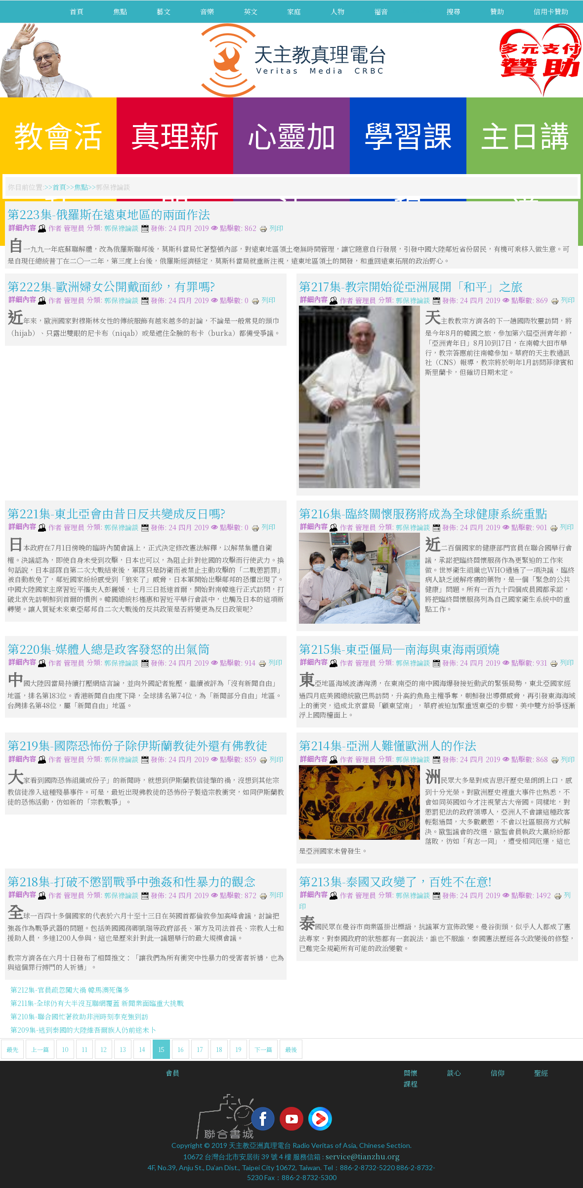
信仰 (497, 1073)
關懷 (410, 1073)
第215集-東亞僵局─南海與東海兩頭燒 (399, 648)
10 (65, 1049)
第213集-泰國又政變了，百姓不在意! (395, 881)
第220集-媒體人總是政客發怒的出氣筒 (108, 648)
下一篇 (263, 1049)
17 (200, 1049)
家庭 (294, 11)
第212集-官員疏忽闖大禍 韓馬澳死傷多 (69, 990)
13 (123, 1049)
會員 (172, 1073)
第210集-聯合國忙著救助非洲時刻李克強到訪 (79, 1016)
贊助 (497, 11)
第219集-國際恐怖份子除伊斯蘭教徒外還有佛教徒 (137, 745)
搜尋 (453, 11)
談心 (454, 1073)
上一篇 (40, 1049)
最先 (12, 1049)
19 (238, 1049)
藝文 (163, 11)
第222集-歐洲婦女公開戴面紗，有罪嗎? (111, 286)
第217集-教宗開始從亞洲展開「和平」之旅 (411, 286)
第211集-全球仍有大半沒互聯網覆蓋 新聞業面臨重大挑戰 (97, 1003)
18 (219, 1049)
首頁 (76, 11)
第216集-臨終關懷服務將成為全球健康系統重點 (423, 513)
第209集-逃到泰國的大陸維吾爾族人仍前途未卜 (83, 1030)
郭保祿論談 (121, 228)
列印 (271, 228)
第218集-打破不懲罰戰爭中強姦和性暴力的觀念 (131, 881)
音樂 (207, 11)
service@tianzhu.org (363, 1156)
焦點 (120, 11)
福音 (381, 11)
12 (103, 1049)
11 (84, 1049)
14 (142, 1049)
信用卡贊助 (551, 11)
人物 (337, 11)
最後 (291, 1049)
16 (180, 1049)
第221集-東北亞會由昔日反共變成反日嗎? (116, 513)
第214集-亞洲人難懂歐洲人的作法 (387, 745)
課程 (410, 1084)
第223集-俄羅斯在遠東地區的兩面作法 (108, 214)
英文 (250, 11)
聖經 (541, 1073)
